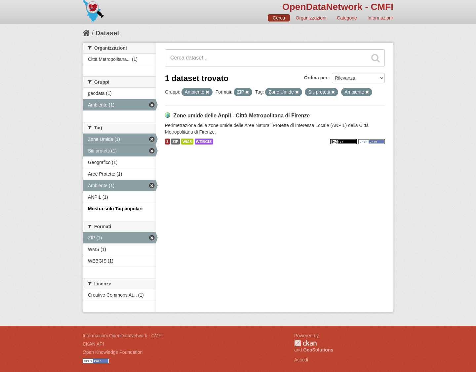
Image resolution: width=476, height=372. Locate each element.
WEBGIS (204, 141)
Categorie (347, 18)
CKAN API (93, 344)
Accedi (301, 359)
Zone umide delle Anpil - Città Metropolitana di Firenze (241, 115)
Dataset (107, 33)
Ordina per (316, 77)
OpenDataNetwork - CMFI (337, 7)
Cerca (279, 18)
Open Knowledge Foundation (112, 352)
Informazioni (380, 18)
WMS (187, 141)
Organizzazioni (311, 18)
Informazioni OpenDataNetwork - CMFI (123, 335)
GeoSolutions (318, 349)
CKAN (305, 343)
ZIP (175, 141)
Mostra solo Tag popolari (115, 208)
